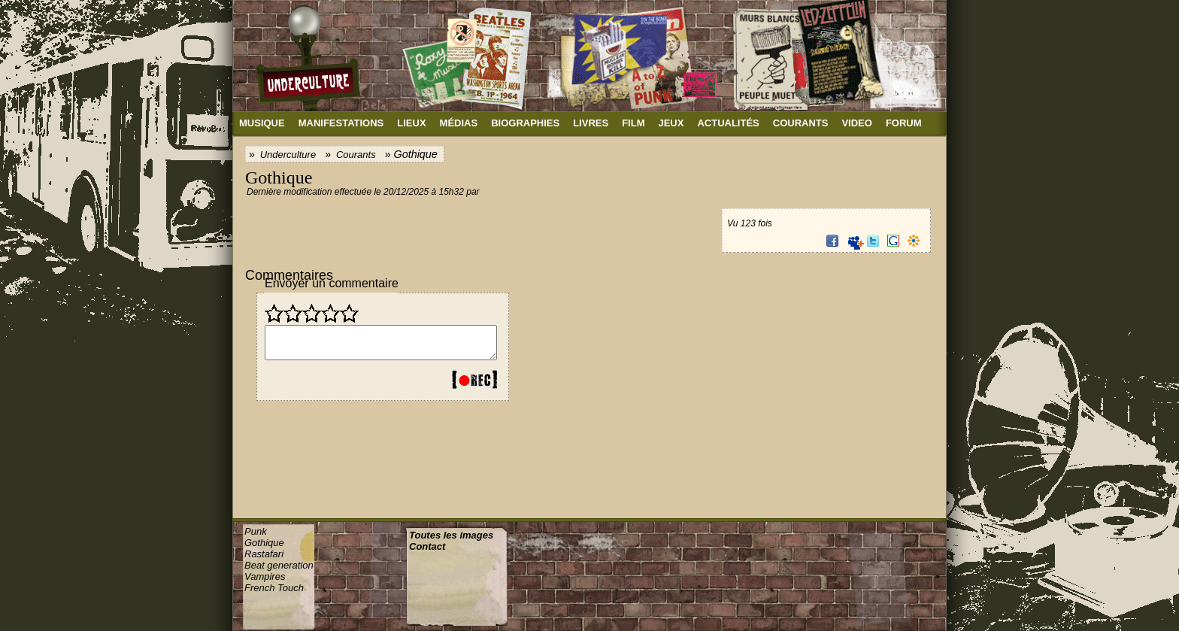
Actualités (728, 123)
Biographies (525, 123)
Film (633, 123)
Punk (255, 531)
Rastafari (263, 554)
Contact (427, 546)
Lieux (411, 123)
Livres (590, 123)
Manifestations (341, 123)
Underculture (288, 154)
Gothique (264, 542)
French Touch (274, 587)
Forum (904, 123)
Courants (801, 123)
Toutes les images (451, 535)
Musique (262, 123)
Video (856, 123)
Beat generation (279, 565)
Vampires (264, 576)
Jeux (670, 123)
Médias (459, 123)
